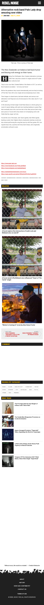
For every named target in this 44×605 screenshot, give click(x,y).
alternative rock (11, 177)
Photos (36, 389)
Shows (4, 389)
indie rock (18, 177)
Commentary (28, 386)
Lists (16, 389)
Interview (10, 389)
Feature (36, 386)
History (22, 582)
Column (10, 386)
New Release (24, 389)
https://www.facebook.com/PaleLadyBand (13, 166)
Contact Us (22, 589)
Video (10, 392)
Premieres (16, 392)
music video (25, 177)
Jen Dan (6, 16)
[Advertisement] (22, 367)
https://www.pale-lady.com (9, 163)
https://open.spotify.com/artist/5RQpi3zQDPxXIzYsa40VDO (18, 174)
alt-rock (4, 177)
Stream (4, 392)
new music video (34, 177)
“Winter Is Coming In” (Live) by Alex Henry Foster (18, 325)
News (30, 389)
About (22, 579)
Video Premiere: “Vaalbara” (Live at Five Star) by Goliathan (12, 334)
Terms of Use (22, 594)
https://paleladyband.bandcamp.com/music (13, 172)
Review (4, 386)
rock (6, 180)
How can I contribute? (22, 586)
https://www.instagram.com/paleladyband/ (13, 168)
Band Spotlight (19, 386)
